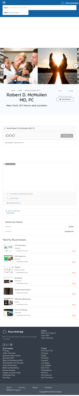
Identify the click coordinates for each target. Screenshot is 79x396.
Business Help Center (12, 356)
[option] (22, 66)
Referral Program (48, 333)
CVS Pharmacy (20, 245)
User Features (47, 338)
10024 (18, 251)
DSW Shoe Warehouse (23, 299)
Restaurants (18, 281)
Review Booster (9, 370)
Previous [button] (3, 66)
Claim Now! (10, 213)
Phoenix (44, 373)
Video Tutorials (9, 353)
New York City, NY (25, 315)
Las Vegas (45, 363)
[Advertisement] (39, 32)
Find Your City (47, 351)
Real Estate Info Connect (13, 363)
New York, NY (24, 251)
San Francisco (47, 378)
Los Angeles (46, 365)
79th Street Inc (20, 256)
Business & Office (20, 270)
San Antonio (46, 375)
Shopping (17, 248)
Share (70, 91)
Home (13, 90)
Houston (44, 360)
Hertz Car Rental (21, 310)
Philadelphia (46, 370)
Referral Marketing (11, 368)
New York (45, 368)
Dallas (43, 356)
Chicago (44, 353)
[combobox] (15, 12)
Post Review (65, 99)
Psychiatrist (69, 231)
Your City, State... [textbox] (14, 12)
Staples (17, 267)
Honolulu (45, 358)
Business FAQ (8, 358)
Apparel (17, 302)
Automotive (18, 313)
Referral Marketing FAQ (13, 360)
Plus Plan (6, 378)
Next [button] (76, 66)
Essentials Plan (9, 375)
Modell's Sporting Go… (23, 290)
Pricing (6, 351)
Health (20, 90)
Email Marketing (10, 365)
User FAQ (45, 336)
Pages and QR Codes (12, 373)
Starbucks (18, 278)
